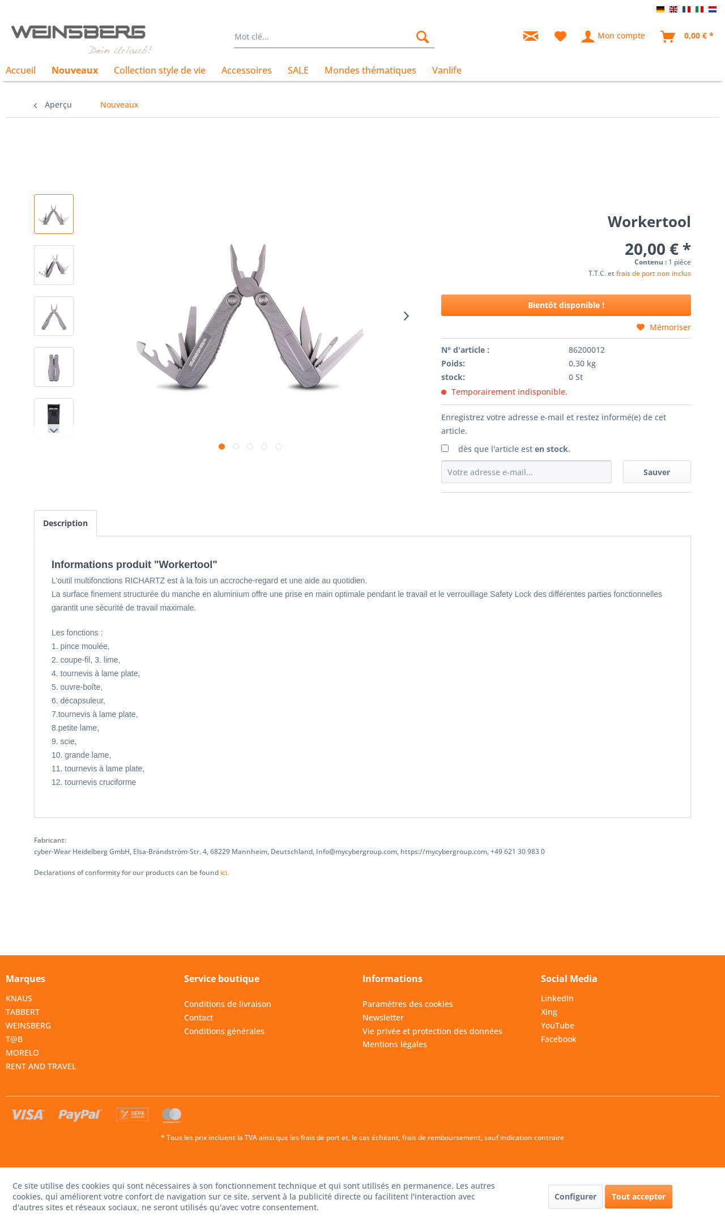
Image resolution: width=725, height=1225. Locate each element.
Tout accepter (639, 1196)
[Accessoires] (247, 70)
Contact (198, 1017)
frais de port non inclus (653, 273)
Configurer (575, 1196)
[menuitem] (334, 36)
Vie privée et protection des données (432, 1031)
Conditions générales (224, 1031)
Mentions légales (394, 1044)
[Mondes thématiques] (370, 70)
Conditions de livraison (227, 1003)
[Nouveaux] (75, 70)
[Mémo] (560, 36)
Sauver (656, 472)
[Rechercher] (422, 36)
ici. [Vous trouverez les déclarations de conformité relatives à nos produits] (224, 872)
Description (65, 523)
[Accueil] (25, 70)
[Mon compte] (614, 36)
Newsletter (383, 1017)
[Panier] (687, 36)
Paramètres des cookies (407, 1003)
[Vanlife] (447, 70)
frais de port (320, 1137)
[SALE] (298, 70)
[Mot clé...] (334, 36)
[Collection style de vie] (160, 70)
